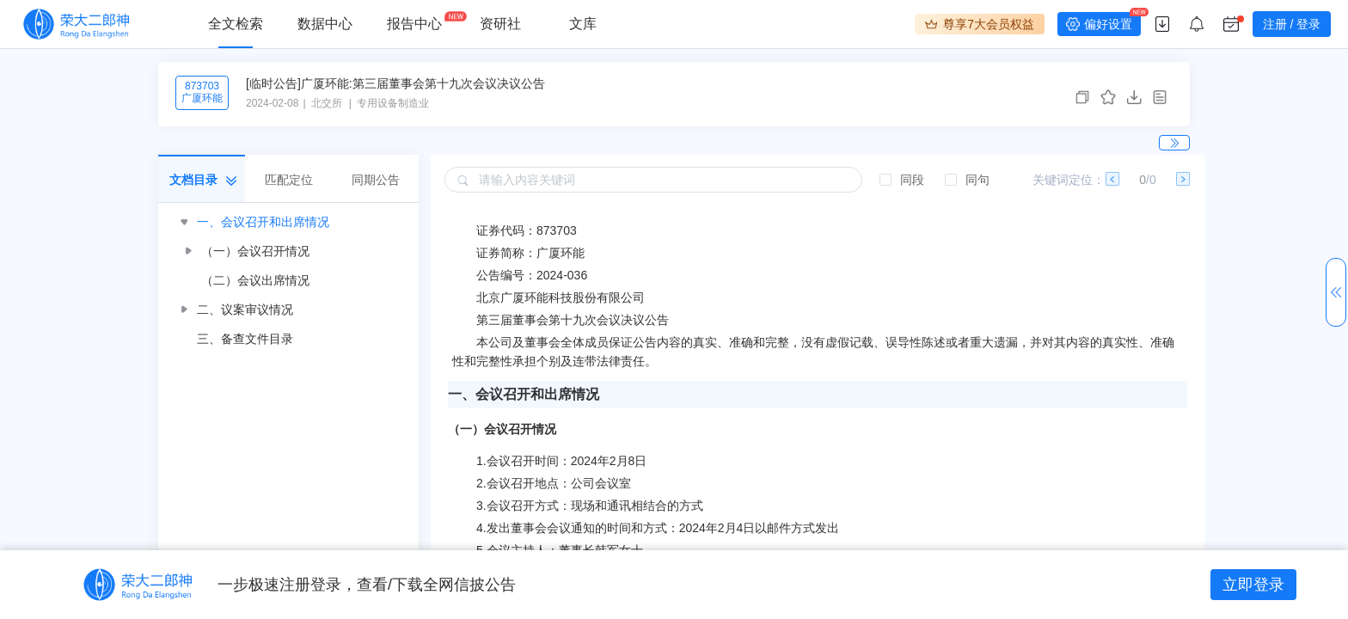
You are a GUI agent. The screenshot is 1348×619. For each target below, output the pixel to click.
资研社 (500, 23)
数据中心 (324, 23)
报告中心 (414, 23)
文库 (583, 23)
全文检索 (235, 23)
